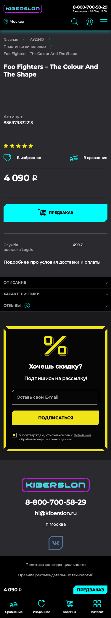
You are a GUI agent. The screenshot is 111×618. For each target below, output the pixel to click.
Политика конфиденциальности (55, 564)
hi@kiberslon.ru (56, 513)
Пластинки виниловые (25, 46)
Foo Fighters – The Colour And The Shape (40, 53)
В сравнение (88, 157)
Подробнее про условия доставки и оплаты (52, 262)
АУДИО (37, 39)
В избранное (22, 157)
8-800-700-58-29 (90, 7)
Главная (11, 39)
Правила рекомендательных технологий (55, 575)
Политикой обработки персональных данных (55, 437)
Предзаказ (55, 212)
